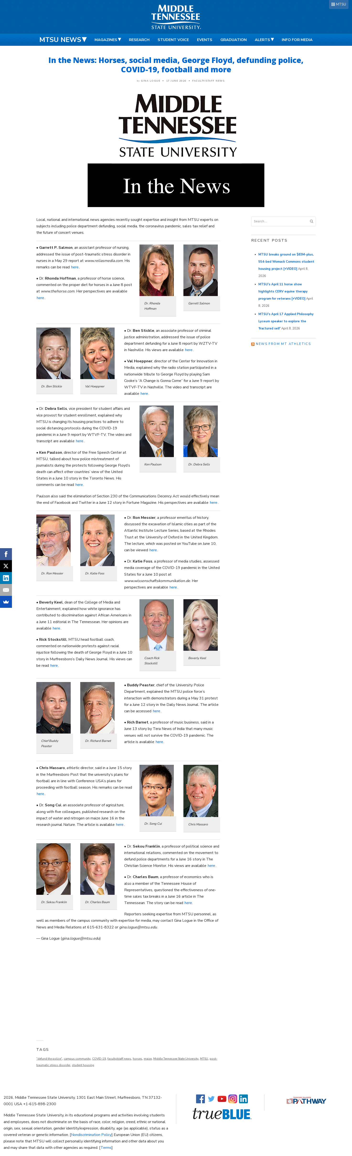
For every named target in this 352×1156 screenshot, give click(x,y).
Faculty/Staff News (208, 81)
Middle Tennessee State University (175, 1059)
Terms (106, 1147)
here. (189, 903)
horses (137, 1059)
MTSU (341, 4)
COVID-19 (99, 1059)
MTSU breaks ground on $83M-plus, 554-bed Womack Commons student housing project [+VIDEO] (286, 261)
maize (148, 1059)
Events (204, 39)
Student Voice (173, 39)
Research (139, 39)
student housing (83, 1065)
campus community (77, 1059)
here (75, 267)
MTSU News (60, 39)
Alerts (262, 39)
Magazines (106, 39)
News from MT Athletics (283, 344)
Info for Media (297, 39)
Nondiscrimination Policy (91, 1134)
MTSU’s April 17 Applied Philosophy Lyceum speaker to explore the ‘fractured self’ (286, 321)
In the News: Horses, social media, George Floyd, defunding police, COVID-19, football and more (176, 64)
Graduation (233, 39)
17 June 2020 (176, 81)
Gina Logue (150, 81)
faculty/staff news (119, 1059)
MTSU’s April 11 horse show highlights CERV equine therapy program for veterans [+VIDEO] (283, 291)
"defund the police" (49, 1059)
